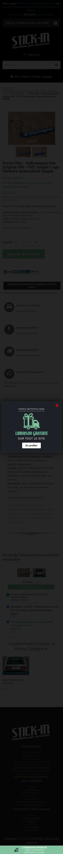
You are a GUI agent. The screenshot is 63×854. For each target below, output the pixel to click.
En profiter (31, 445)
